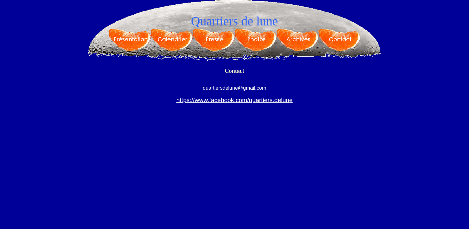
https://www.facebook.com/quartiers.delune (234, 100)
